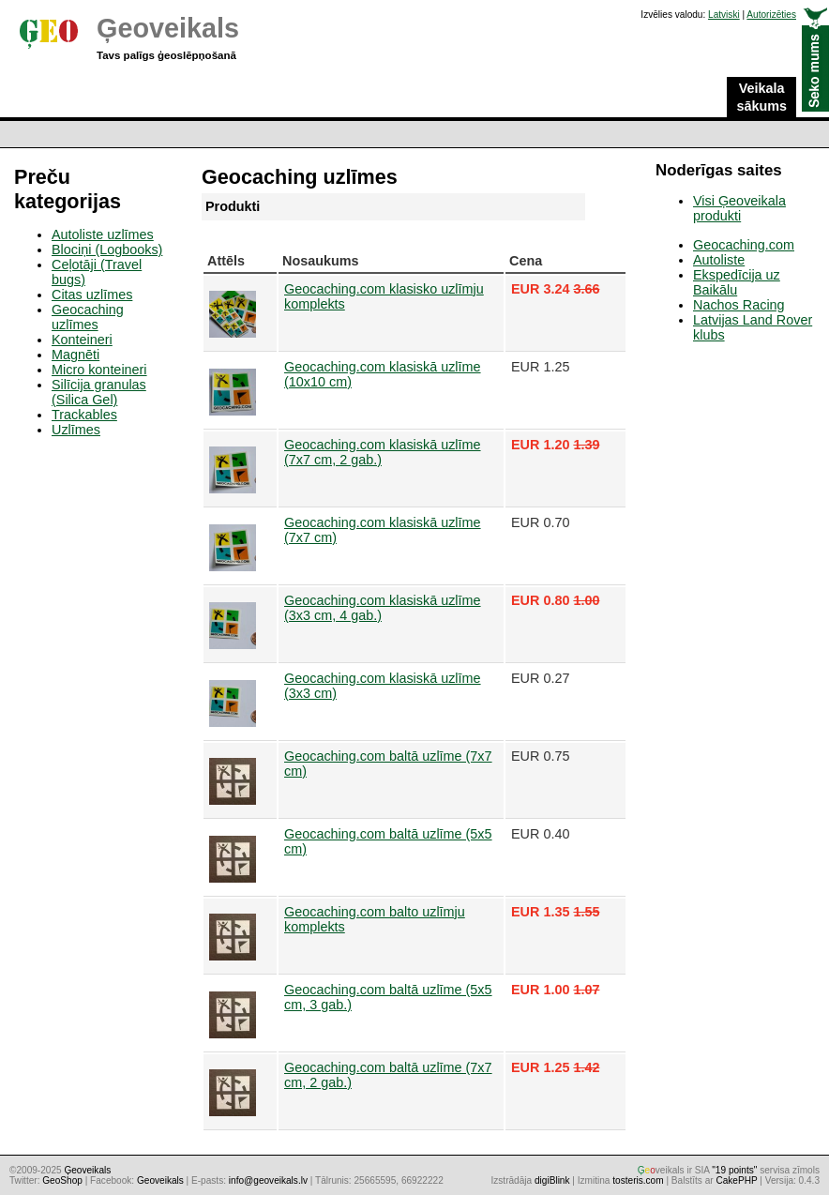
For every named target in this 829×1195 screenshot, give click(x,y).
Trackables (84, 414)
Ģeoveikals (168, 28)
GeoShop (62, 1180)
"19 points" (734, 1170)
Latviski (724, 14)
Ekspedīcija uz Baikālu (736, 282)
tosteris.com (637, 1180)
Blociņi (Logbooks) (107, 249)
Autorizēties (771, 14)
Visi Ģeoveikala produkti (739, 208)
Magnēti (75, 354)
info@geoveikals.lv (268, 1180)
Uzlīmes (76, 429)
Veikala (761, 97)
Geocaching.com (743, 244)
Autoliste (719, 259)
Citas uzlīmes (92, 294)
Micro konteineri (99, 369)
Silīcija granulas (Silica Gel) (99, 392)
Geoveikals (160, 1180)
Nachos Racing (739, 304)
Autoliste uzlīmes (103, 234)
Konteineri (82, 339)
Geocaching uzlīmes (88, 317)
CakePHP (736, 1180)
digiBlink (552, 1180)
